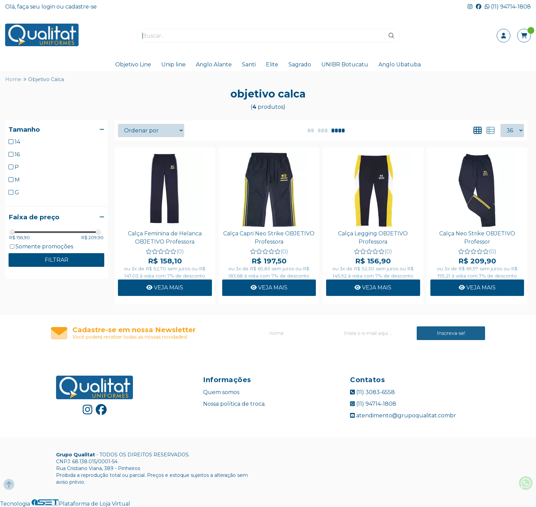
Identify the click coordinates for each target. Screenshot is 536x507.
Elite (272, 64)
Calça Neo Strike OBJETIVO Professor (477, 237)
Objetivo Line (133, 64)
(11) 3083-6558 (372, 392)
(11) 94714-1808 (508, 6)
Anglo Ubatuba (399, 64)
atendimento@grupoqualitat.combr (403, 415)
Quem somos (221, 392)
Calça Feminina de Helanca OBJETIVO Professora (165, 237)
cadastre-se (81, 6)
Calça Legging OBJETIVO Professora (373, 237)
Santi (249, 64)
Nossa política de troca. (234, 404)
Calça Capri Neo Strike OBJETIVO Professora (268, 237)
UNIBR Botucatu (344, 64)
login (48, 6)
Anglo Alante (214, 64)
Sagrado (300, 64)
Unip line (173, 64)
